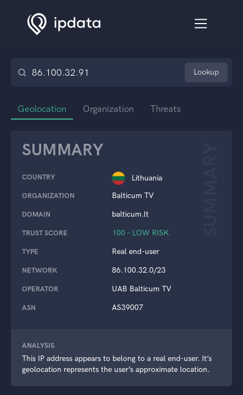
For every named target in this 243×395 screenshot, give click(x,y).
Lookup (206, 72)
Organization (111, 108)
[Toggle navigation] (201, 24)
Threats (169, 108)
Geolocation (43, 108)
